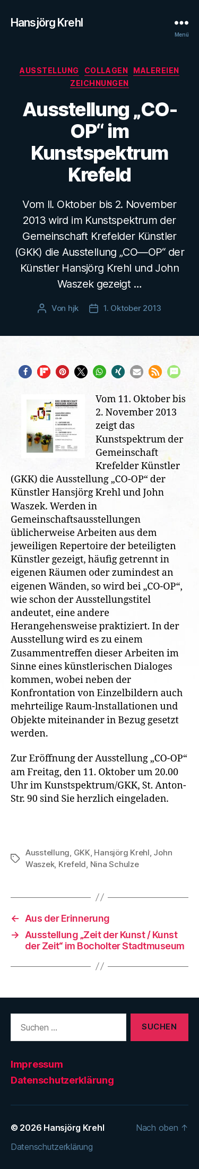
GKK (82, 852)
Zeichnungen (99, 83)
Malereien (156, 70)
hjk (73, 308)
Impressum (37, 1064)
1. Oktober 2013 (132, 308)
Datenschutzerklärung (62, 1080)
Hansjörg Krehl (47, 22)
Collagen (106, 70)
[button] (25, 371)
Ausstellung (49, 70)
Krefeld (72, 864)
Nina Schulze (114, 864)
